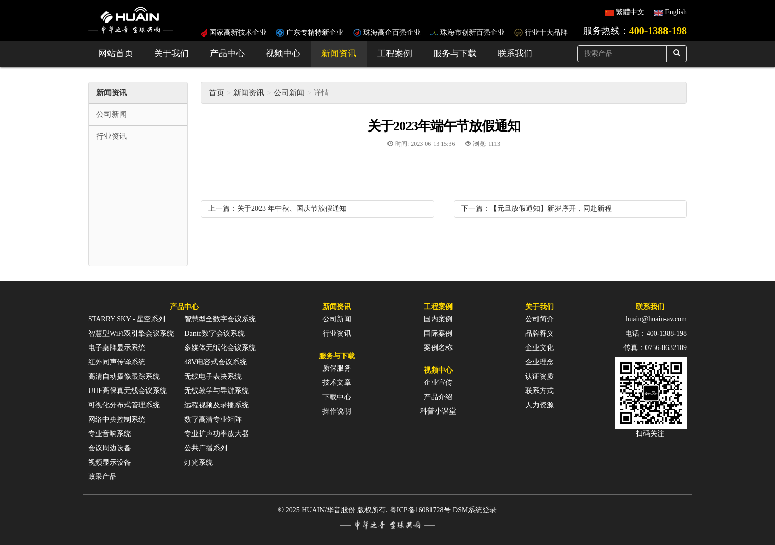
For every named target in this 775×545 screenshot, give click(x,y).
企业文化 (539, 348)
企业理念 (539, 362)
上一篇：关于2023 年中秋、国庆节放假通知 (277, 208)
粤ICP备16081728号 (420, 510)
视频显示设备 (109, 462)
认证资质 (539, 376)
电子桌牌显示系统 (116, 348)
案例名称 (438, 348)
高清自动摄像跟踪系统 (124, 376)
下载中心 (336, 397)
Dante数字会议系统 (214, 333)
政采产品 (102, 477)
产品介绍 (438, 397)
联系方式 (539, 391)
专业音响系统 (109, 434)
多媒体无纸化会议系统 (220, 348)
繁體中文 (630, 12)
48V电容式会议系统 (215, 362)
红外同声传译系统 (116, 362)
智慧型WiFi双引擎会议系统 (131, 333)
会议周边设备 (109, 448)
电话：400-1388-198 (656, 333)
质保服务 (336, 368)
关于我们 (171, 53)
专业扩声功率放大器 (216, 434)
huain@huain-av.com (656, 319)
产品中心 (227, 53)
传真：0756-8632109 (655, 348)
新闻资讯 (338, 53)
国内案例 (438, 319)
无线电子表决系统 (213, 376)
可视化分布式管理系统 (124, 405)
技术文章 (336, 382)
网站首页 (115, 53)
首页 (216, 93)
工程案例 (394, 53)
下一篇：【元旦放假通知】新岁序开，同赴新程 (536, 208)
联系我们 (515, 53)
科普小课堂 (438, 411)
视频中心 (283, 53)
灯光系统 (198, 462)
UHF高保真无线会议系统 (127, 391)
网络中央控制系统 (116, 419)
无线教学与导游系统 (216, 391)
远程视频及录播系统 (216, 405)
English (676, 12)
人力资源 (539, 405)
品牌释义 (539, 333)
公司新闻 (289, 93)
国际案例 (438, 333)
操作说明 (336, 411)
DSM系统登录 (475, 510)
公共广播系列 (205, 448)
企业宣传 (438, 382)
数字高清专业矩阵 (213, 419)
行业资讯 (336, 333)
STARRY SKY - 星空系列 (126, 319)
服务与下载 (455, 53)
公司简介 (539, 319)
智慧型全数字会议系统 (220, 319)
